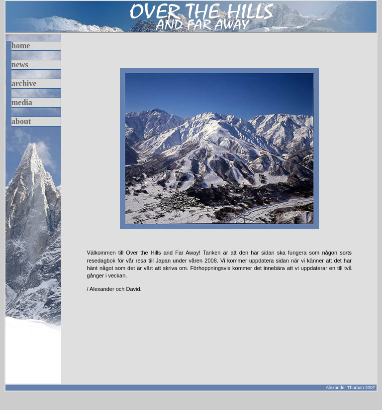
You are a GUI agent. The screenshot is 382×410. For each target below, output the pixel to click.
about (21, 121)
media (21, 102)
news (19, 64)
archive (23, 83)
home (20, 45)
